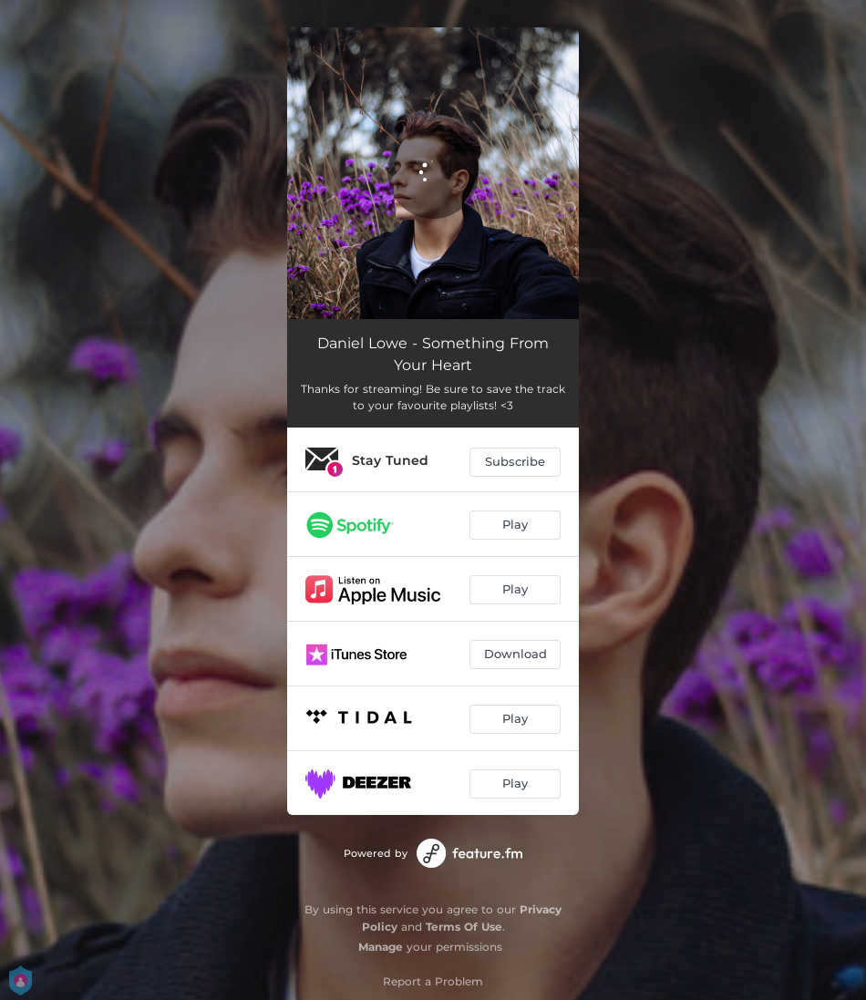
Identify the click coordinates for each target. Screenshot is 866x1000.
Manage (380, 947)
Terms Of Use (464, 926)
